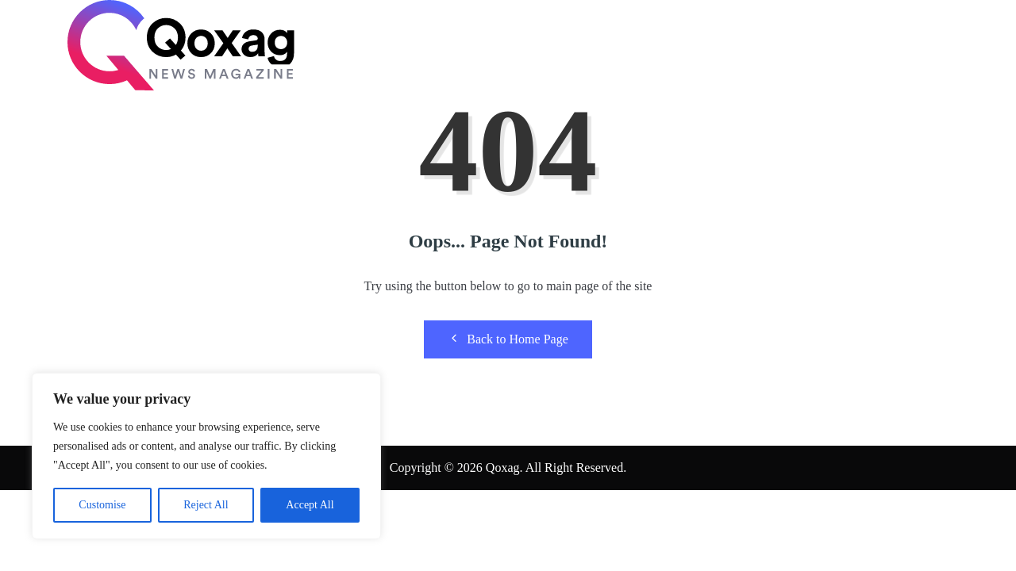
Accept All (309, 505)
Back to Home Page (508, 338)
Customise (102, 505)
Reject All (205, 505)
